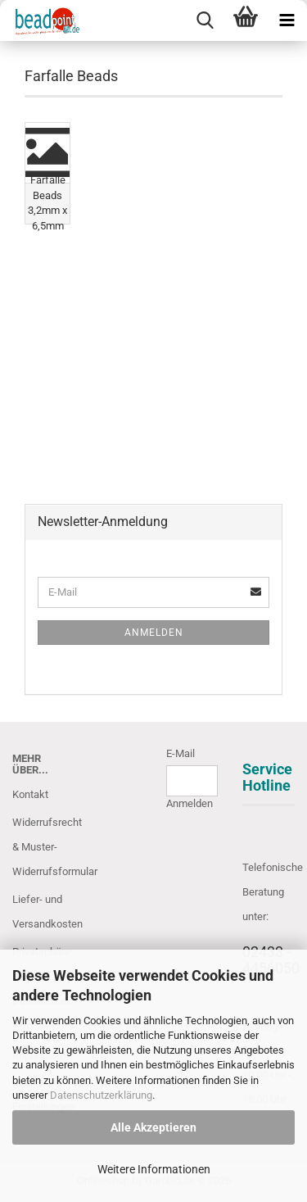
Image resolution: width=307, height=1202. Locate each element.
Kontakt (30, 794)
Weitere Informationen (153, 1169)
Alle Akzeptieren (153, 1127)
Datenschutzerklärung (101, 1095)
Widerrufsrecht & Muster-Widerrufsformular (38, 847)
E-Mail (180, 753)
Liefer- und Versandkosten (38, 911)
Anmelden (153, 632)
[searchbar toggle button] (204, 20)
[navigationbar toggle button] (286, 20)
